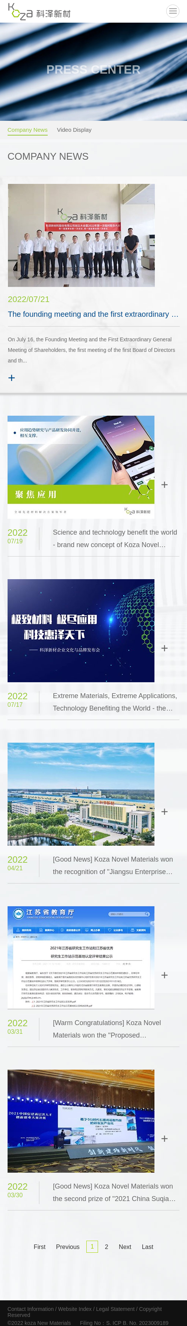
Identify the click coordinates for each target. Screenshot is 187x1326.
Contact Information (31, 1309)
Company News (28, 129)
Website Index (75, 1309)
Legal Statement (115, 1309)
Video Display (74, 129)
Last (147, 1246)
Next (125, 1246)
